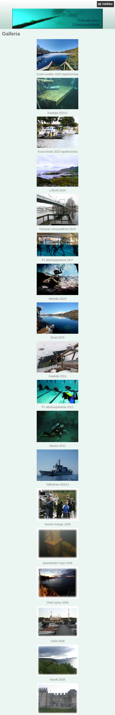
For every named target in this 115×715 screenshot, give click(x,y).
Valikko (107, 4)
